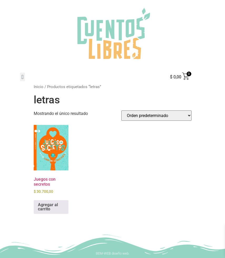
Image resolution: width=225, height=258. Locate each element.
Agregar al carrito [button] (48, 206)
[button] (22, 77)
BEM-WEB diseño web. (112, 253)
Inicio (38, 86)
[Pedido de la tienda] (156, 115)
